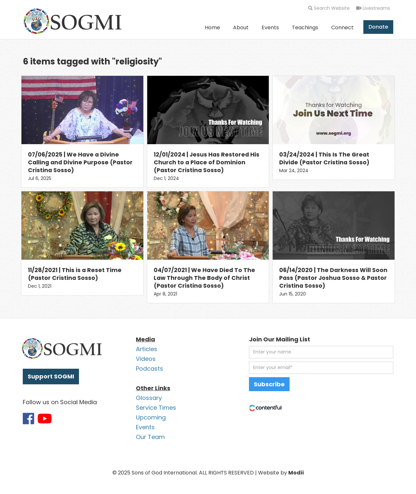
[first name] (321, 352)
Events (270, 27)
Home (212, 27)
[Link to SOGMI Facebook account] (28, 418)
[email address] (321, 368)
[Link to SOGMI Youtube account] (44, 418)
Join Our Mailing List (279, 339)
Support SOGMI (51, 376)
